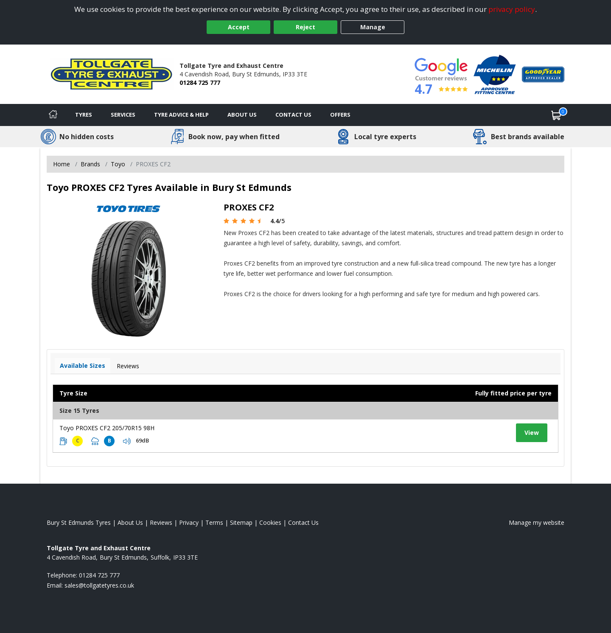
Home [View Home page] (61, 164)
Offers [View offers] (340, 114)
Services (123, 114)
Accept (238, 27)
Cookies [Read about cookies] (270, 522)
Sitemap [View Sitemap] (241, 522)
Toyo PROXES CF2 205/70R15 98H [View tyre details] (106, 428)
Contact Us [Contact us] (293, 114)
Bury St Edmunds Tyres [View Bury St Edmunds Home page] (79, 522)
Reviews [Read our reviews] (161, 522)
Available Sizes (82, 365)
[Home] (53, 115)
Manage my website (536, 522)
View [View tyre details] (531, 433)
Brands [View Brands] (90, 164)
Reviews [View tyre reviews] (128, 366)
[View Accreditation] (495, 74)
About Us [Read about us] (130, 522)
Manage (372, 27)
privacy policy (511, 9)
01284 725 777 (199, 82)
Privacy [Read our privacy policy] (189, 522)
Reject (305, 27)
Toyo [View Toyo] (118, 164)
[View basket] (556, 115)
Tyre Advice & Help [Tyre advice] (181, 114)
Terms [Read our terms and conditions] (214, 522)
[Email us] (99, 585)
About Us (242, 114)
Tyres (83, 114)
